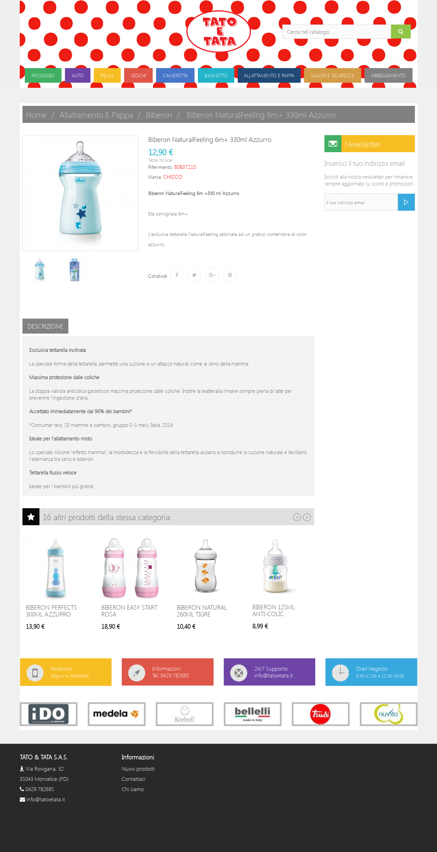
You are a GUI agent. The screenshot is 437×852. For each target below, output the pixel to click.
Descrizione (45, 326)
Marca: (155, 177)
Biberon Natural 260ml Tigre (202, 610)
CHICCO (172, 176)
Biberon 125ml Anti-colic (273, 610)
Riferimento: (160, 167)
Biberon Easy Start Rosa (129, 610)
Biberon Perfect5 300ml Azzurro (51, 610)
